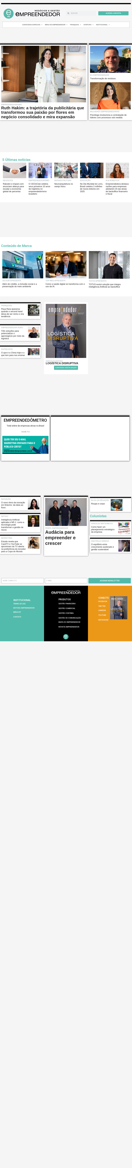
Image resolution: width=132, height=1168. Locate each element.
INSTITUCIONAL (103, 25)
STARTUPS (89, 25)
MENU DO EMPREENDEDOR (56, 25)
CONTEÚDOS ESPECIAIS (32, 25)
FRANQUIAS (75, 25)
